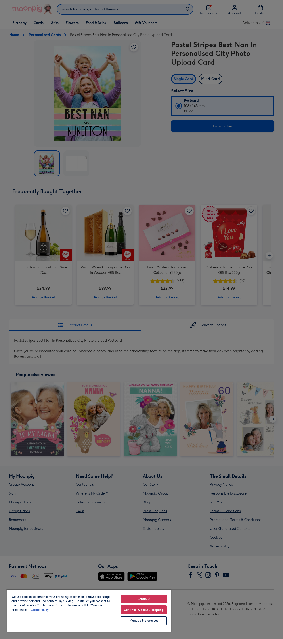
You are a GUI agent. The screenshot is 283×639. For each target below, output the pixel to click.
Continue (144, 599)
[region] (89, 611)
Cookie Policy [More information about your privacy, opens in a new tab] (40, 609)
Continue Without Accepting (143, 609)
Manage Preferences (144, 620)
